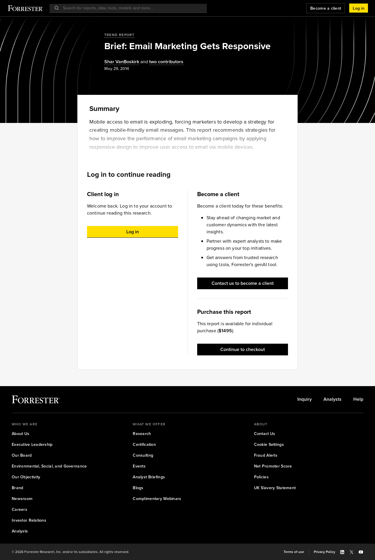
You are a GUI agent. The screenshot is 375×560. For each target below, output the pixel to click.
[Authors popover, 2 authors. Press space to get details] (161, 62)
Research (142, 434)
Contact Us (264, 434)
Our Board (22, 455)
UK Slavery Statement (275, 488)
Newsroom (22, 499)
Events (139, 466)
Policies (261, 477)
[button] (358, 8)
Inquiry (304, 399)
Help (358, 399)
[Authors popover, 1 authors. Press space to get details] (121, 62)
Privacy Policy (324, 551)
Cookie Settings (269, 444)
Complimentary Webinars (157, 499)
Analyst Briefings (149, 477)
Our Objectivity (26, 477)
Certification (144, 444)
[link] (304, 399)
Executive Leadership (32, 444)
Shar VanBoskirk (121, 62)
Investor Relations (29, 520)
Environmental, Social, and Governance (49, 466)
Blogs (138, 488)
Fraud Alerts (265, 455)
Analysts (332, 399)
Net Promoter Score (273, 466)
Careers (19, 509)
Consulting (143, 455)
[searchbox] (131, 8)
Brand (17, 488)
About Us (20, 434)
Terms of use (294, 551)
